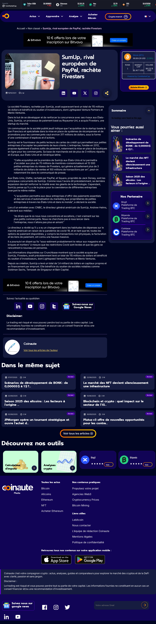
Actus (34, 16)
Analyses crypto (52, 465)
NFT (43, 505)
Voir (108, 465)
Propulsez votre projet (85, 488)
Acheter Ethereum (52, 510)
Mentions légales (82, 536)
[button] (148, 110)
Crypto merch (118, 17)
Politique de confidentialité (88, 542)
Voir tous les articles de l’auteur (41, 350)
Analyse (76, 16)
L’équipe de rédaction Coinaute (90, 531)
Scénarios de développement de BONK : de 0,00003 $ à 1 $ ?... (137, 146)
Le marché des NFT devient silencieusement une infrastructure (137, 168)
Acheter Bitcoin (93, 16)
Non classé (34, 28)
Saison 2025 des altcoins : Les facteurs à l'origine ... (138, 188)
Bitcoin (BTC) (138, 55)
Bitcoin (45, 488)
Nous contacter (81, 525)
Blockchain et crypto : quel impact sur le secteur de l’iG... (113, 403)
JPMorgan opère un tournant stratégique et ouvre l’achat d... (37, 421)
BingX (93, 457)
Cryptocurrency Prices (85, 499)
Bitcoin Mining (80, 505)
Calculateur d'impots (15, 465)
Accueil (21, 28)
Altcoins (46, 494)
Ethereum (47, 499)
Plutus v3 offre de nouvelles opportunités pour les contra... (113, 421)
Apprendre (55, 16)
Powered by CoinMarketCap (138, 76)
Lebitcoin (77, 519)
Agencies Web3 (81, 494)
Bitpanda (133, 457)
